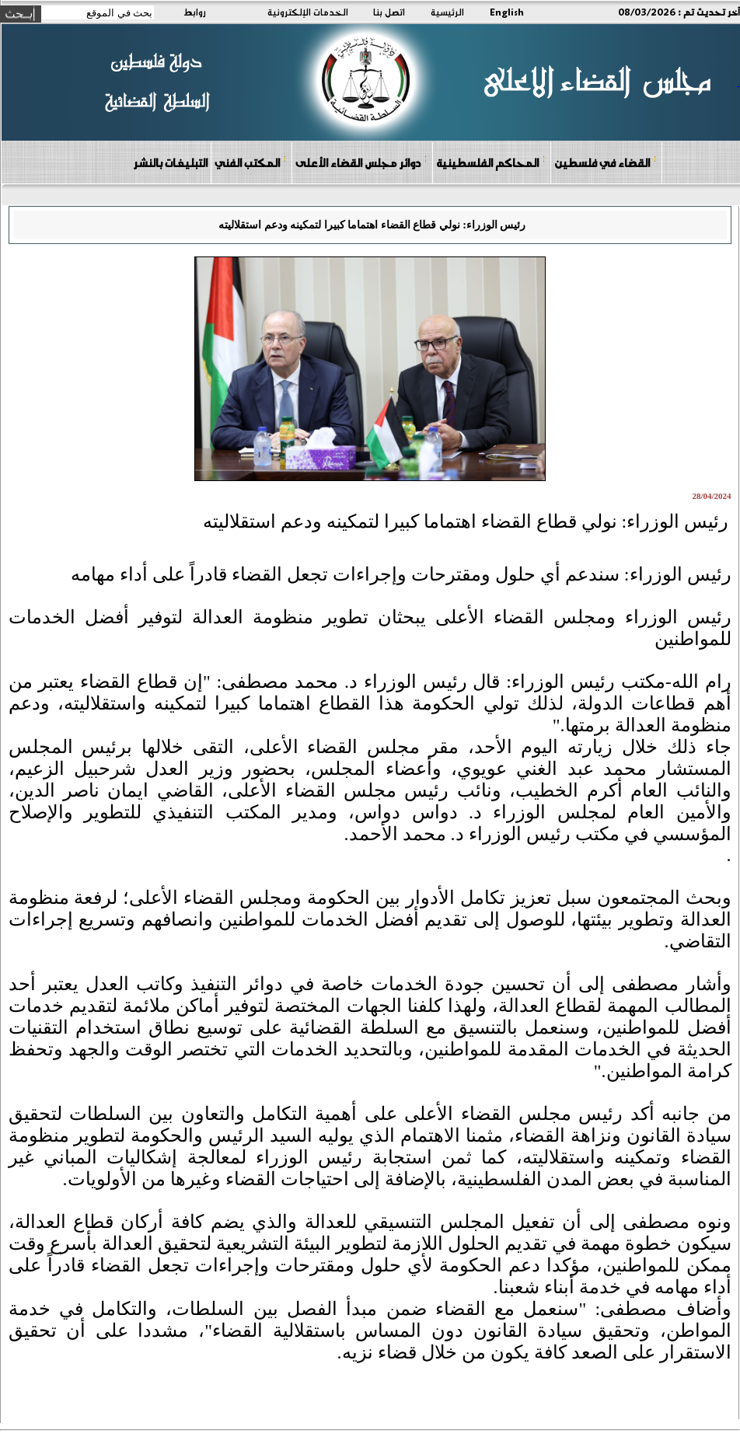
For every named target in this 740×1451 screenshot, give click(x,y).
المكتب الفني (251, 162)
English (507, 11)
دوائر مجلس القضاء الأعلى (361, 162)
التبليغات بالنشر (170, 162)
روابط (194, 11)
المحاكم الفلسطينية (491, 162)
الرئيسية (447, 11)
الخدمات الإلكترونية (307, 11)
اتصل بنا (389, 11)
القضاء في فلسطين (605, 162)
